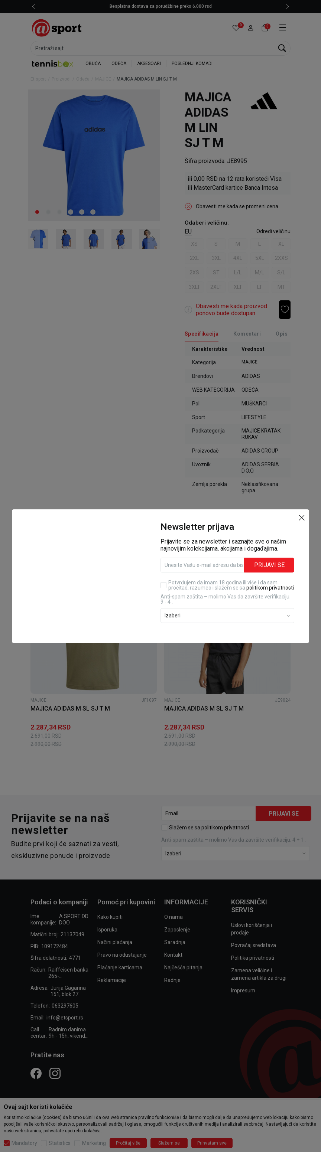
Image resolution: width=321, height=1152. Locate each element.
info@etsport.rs (64, 1018)
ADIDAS (250, 376)
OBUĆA (93, 63)
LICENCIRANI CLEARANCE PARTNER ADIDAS (147, 6)
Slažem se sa (209, 827)
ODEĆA (118, 63)
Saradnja (174, 942)
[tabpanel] (94, 155)
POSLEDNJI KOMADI (192, 63)
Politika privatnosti (252, 958)
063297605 (65, 1006)
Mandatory (24, 1143)
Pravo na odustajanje (122, 955)
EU (188, 231)
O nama (173, 917)
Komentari (247, 334)
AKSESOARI (149, 63)
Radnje (172, 980)
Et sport (38, 79)
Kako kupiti (110, 917)
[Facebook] (36, 1073)
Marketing (94, 1143)
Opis (282, 334)
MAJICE (103, 79)
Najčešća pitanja (183, 967)
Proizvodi (61, 79)
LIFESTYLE (253, 417)
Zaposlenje (177, 930)
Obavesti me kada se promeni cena (237, 206)
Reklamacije (111, 980)
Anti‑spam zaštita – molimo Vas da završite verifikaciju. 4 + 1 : (233, 839)
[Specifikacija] (201, 334)
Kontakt (173, 955)
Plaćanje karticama (119, 967)
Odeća (83, 79)
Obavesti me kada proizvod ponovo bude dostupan (231, 310)
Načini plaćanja (114, 942)
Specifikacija (201, 334)
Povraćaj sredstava (253, 945)
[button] (250, 28)
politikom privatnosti (225, 827)
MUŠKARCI (254, 404)
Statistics (60, 1143)
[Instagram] (55, 1073)
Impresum (243, 990)
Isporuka (107, 930)
